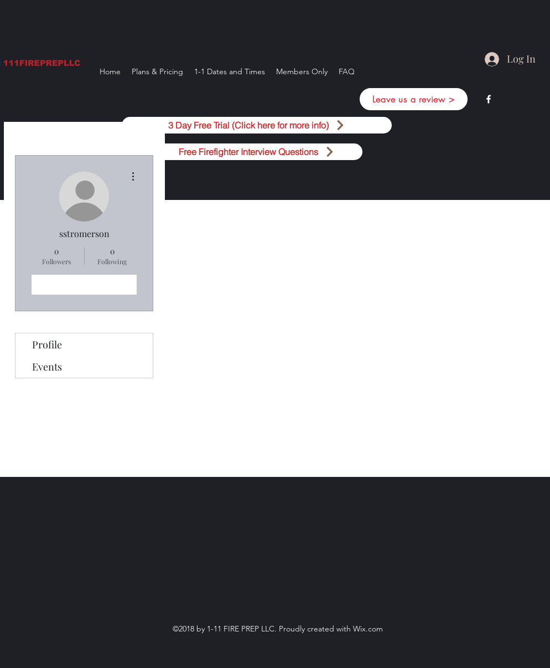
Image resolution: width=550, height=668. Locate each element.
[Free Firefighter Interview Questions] (256, 151)
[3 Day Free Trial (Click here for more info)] (257, 125)
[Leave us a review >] (414, 99)
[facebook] (488, 99)
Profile (47, 344)
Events (47, 366)
